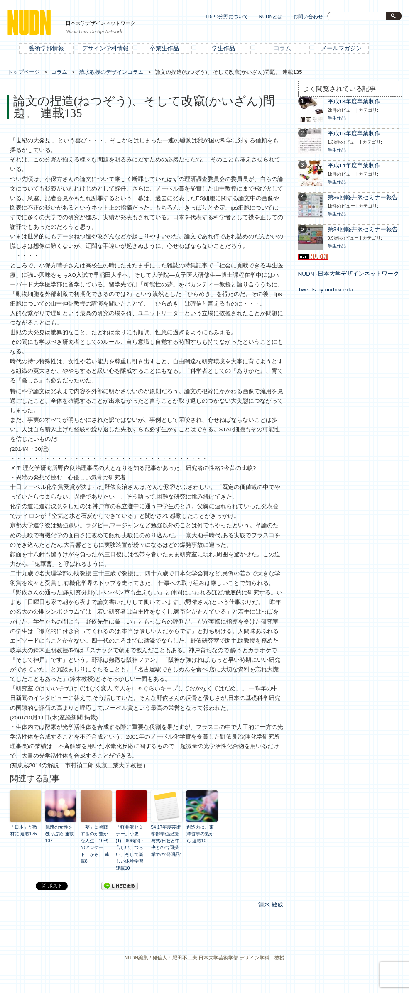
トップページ (23, 72)
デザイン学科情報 (105, 48)
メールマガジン (341, 48)
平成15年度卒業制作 (354, 133)
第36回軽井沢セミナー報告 (363, 197)
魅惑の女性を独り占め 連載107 (59, 833)
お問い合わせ (308, 17)
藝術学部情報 (46, 48)
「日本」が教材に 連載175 (23, 830)
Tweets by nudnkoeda (325, 289)
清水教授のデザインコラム (111, 72)
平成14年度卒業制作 (354, 165)
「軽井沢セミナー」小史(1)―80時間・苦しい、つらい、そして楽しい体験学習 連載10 (130, 847)
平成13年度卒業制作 (354, 101)
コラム (282, 48)
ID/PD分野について (227, 17)
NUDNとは (270, 17)
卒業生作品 (164, 48)
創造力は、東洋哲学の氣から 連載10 (200, 833)
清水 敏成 (270, 905)
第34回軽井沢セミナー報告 (363, 229)
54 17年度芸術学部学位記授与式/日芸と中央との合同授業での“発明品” (166, 840)
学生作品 (223, 48)
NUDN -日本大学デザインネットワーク (348, 274)
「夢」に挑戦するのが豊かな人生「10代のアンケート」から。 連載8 (95, 844)
